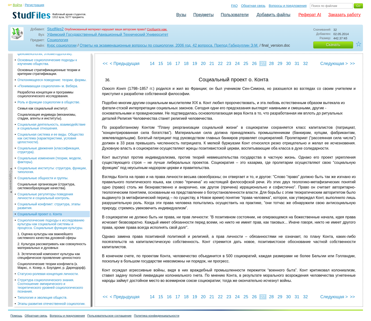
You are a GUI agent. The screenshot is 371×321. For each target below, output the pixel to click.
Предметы (203, 14)
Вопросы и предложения (288, 6)
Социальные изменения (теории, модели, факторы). (50, 73)
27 (263, 63)
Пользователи (234, 14)
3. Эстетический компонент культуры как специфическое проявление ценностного (49, 168)
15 (160, 63)
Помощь (16, 315)
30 (288, 63)
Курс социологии (61, 45)
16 (169, 63)
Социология (57, 40)
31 (297, 63)
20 (203, 63)
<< (105, 63)
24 (237, 63)
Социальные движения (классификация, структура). (49, 63)
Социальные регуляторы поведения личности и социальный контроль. (45, 109)
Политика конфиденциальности (156, 315)
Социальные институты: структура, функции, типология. (52, 83)
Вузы (181, 14)
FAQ (234, 6)
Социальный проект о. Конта (40, 127)
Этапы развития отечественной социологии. (51, 216)
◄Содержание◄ (11, 136)
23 (228, 63)
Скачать (333, 45)
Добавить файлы (273, 14)
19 (194, 63)
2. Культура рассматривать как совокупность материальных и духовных (52, 158)
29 (280, 63)
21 (211, 63)
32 (305, 63)
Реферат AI (309, 14)
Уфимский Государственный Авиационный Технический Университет (107, 34)
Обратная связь (253, 6)
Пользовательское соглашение (109, 315)
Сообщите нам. (157, 29)
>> (352, 63)
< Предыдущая (125, 63)
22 (220, 63)
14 (152, 63)
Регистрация (34, 5)
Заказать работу (344, 14)
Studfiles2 (55, 29)
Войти (17, 5)
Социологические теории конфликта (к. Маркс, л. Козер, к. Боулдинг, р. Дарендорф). (52, 178)
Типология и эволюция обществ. (42, 210)
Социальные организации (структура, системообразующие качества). (46, 99)
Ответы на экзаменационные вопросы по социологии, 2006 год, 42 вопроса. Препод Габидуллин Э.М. (169, 45)
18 (186, 63)
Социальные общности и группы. (43, 91)
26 (254, 63)
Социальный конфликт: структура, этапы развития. (49, 119)
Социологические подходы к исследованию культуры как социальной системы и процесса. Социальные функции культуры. (51, 136)
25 (245, 63)
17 (177, 63)
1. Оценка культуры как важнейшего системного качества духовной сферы (47, 148)
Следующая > (334, 63)
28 (271, 63)
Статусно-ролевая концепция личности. (48, 186)
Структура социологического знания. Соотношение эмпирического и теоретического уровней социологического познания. (50, 198)
